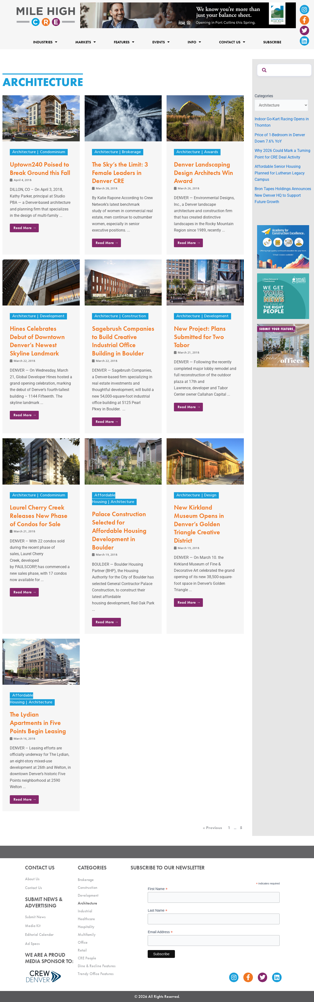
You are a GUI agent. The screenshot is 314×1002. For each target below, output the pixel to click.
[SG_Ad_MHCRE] (283, 295)
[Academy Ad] (283, 246)
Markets (85, 42)
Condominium (52, 152)
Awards (211, 152)
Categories (264, 96)
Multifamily (87, 934)
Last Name (157, 910)
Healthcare (86, 918)
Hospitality (86, 926)
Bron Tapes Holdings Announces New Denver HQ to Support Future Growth (283, 195)
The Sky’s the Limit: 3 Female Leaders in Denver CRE (120, 172)
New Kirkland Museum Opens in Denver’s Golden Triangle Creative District (199, 524)
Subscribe (272, 41)
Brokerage (131, 152)
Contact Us (232, 42)
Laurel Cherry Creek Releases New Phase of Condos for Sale (38, 515)
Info (194, 42)
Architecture (24, 152)
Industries (45, 42)
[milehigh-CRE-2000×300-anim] (188, 15)
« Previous (212, 827)
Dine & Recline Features (97, 965)
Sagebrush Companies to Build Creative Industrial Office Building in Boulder (123, 340)
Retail (82, 950)
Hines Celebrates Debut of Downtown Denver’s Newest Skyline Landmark (37, 340)
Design (210, 495)
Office (83, 942)
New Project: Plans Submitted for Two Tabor (200, 336)
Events (161, 42)
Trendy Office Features (96, 973)
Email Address (160, 932)
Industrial (85, 911)
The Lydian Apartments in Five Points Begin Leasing (38, 722)
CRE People (87, 958)
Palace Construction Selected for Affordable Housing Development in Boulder (119, 530)
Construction (134, 316)
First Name (158, 889)
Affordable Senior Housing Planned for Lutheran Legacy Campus (280, 173)
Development (52, 316)
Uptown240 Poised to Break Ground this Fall (40, 168)
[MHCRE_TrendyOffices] (283, 345)
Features (124, 42)
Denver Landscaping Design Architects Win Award (203, 172)
